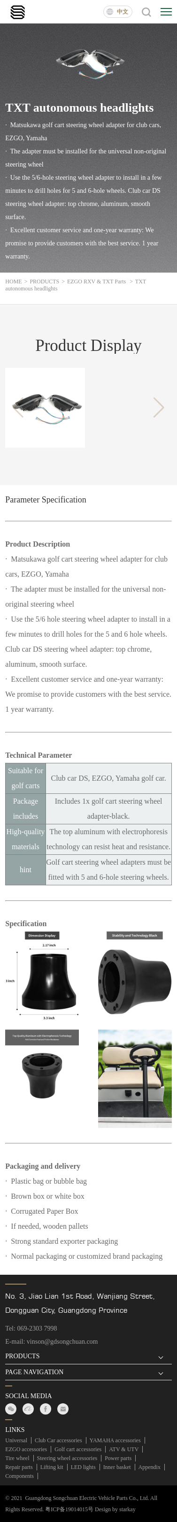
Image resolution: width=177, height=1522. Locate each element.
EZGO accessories (26, 1449)
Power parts (118, 1458)
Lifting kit (51, 1467)
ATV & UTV (124, 1449)
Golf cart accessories (77, 1449)
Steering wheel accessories (67, 1458)
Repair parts (18, 1467)
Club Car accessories (58, 1440)
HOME (16, 281)
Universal (16, 1440)
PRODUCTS (47, 281)
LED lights (83, 1467)
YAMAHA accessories (115, 1440)
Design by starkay (115, 1509)
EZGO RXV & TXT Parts (101, 281)
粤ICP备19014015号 (69, 1509)
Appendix (150, 1467)
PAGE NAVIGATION (34, 1372)
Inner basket (117, 1467)
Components (19, 1476)
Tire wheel (17, 1458)
